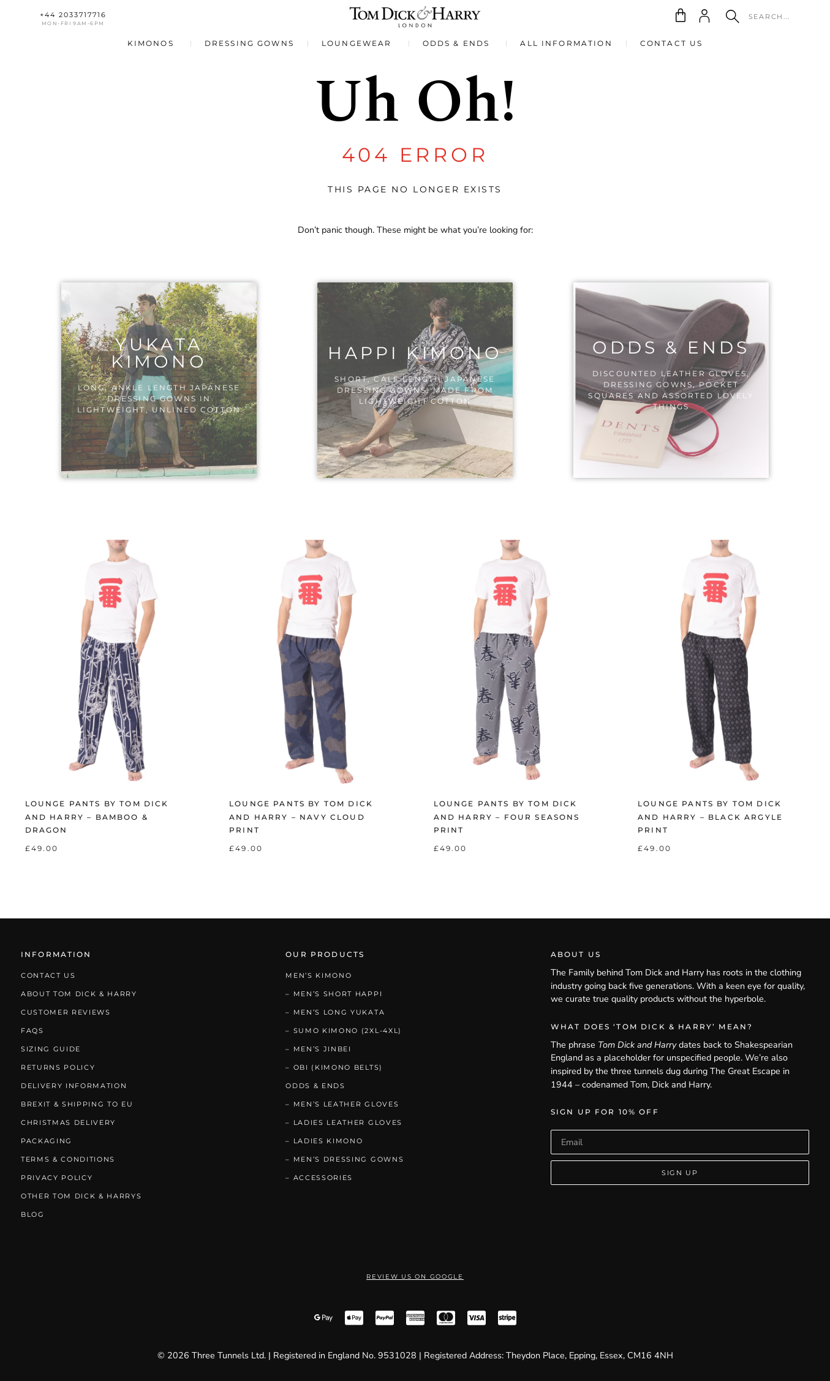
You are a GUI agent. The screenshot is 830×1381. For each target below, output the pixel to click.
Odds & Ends (315, 1085)
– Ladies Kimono (324, 1141)
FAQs (32, 1030)
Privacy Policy (57, 1177)
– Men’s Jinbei (318, 1049)
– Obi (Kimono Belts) (334, 1067)
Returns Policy (58, 1067)
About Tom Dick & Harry (79, 993)
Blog (33, 1214)
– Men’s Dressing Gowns (344, 1159)
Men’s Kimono (318, 975)
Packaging (46, 1141)
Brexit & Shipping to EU (77, 1104)
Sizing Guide (51, 1049)
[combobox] (761, 16)
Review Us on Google (415, 1276)
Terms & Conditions (68, 1159)
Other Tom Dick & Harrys (81, 1196)
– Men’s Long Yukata (335, 1012)
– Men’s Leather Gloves (342, 1104)
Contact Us (48, 975)
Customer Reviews (66, 1012)
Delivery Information (74, 1085)
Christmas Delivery (68, 1122)
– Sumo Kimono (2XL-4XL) (343, 1030)
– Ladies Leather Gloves (343, 1122)
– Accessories (319, 1177)
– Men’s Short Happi (333, 993)
